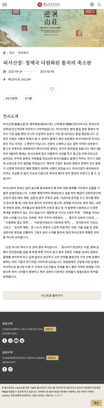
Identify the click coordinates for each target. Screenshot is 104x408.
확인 (96, 403)
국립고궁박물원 (48, 4)
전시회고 (23, 53)
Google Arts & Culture (22, 340)
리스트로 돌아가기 (52, 295)
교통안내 (49, 329)
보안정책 (58, 395)
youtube (16, 340)
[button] (92, 5)
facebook (4, 340)
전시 (12, 53)
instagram (10, 340)
